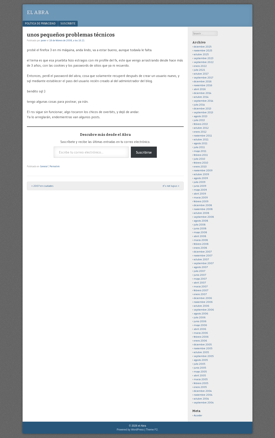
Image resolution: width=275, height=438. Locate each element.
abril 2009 (200, 193)
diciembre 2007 (203, 251)
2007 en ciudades (42, 185)
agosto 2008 (201, 220)
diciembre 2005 (203, 344)
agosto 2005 (201, 359)
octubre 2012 (201, 127)
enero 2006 (200, 340)
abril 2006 (200, 329)
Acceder (198, 415)
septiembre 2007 (204, 263)
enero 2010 (200, 166)
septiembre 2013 (203, 112)
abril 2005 (200, 375)
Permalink (55, 166)
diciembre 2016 (203, 81)
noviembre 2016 (203, 85)
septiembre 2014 (203, 100)
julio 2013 (199, 120)
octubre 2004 (201, 398)
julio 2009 (199, 182)
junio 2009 (200, 185)
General (44, 166)
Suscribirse (144, 152)
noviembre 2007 (203, 255)
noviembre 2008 (203, 209)
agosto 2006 (201, 313)
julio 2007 (199, 271)
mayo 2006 (200, 325)
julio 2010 (199, 158)
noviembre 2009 (203, 170)
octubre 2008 (201, 212)
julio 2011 (199, 147)
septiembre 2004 (204, 402)
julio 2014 (199, 104)
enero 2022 (200, 65)
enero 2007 (200, 294)
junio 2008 (200, 228)
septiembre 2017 (203, 77)
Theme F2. (152, 429)
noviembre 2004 (203, 394)
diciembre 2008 (203, 205)
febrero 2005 (201, 383)
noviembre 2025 (203, 50)
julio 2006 (200, 317)
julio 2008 (200, 224)
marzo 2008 (201, 240)
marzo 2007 (201, 286)
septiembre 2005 (204, 356)
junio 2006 (200, 321)
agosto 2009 (201, 178)
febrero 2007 (201, 290)
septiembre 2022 (204, 62)
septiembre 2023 (203, 58)
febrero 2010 (201, 162)
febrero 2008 (201, 243)
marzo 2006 (201, 332)
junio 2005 (200, 367)
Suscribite (67, 23)
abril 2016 (200, 89)
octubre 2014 (201, 96)
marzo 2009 (201, 197)
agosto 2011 (200, 143)
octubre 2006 (201, 305)
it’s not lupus (171, 185)
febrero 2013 (201, 124)
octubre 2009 (201, 174)
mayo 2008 (200, 232)
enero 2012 (200, 131)
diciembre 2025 (203, 46)
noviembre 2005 (203, 348)
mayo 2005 (200, 371)
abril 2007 (200, 282)
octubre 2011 (201, 139)
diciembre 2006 (203, 298)
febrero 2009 (201, 201)
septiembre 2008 (204, 216)
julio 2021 (199, 69)
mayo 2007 (200, 278)
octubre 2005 (201, 352)
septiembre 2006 (204, 309)
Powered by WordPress (130, 429)
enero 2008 (200, 247)
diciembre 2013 (202, 108)
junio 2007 (200, 274)
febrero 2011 (201, 154)
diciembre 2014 (202, 93)
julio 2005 (199, 363)
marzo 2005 (201, 379)
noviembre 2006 (203, 301)
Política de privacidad (40, 23)
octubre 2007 (201, 259)
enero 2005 (200, 387)
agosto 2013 (200, 116)
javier (43, 40)
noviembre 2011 (203, 135)
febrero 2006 (201, 336)
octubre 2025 (201, 54)
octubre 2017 (201, 73)
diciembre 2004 (203, 390)
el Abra (38, 12)
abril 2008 (200, 236)
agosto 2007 (201, 267)
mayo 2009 (200, 189)
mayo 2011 (200, 151)
